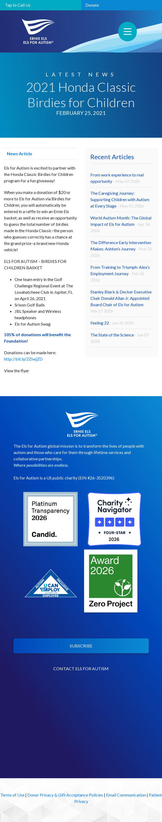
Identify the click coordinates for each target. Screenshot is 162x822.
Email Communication (126, 794)
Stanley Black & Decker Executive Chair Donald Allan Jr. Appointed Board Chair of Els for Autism (121, 301)
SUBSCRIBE (81, 645)
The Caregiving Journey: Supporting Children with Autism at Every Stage (119, 199)
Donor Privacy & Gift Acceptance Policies (65, 794)
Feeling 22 (112, 322)
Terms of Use (12, 794)
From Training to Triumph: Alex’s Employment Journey (120, 273)
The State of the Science (119, 338)
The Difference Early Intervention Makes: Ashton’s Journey (121, 249)
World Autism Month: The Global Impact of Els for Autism (120, 224)
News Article (18, 153)
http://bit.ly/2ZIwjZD (23, 358)
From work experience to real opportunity (117, 178)
